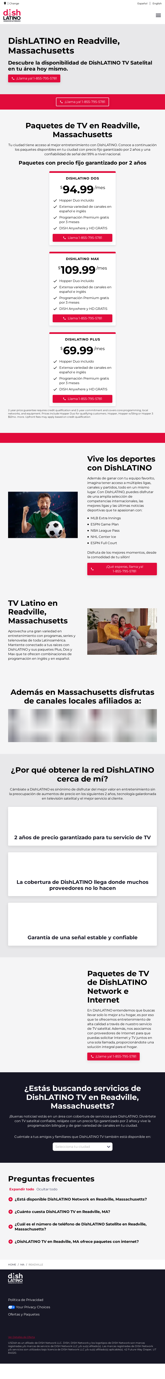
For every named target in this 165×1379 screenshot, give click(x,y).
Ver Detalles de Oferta (21, 1337)
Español (142, 3)
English (157, 3)
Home (12, 1264)
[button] (108, 1147)
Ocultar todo (46, 1189)
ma (22, 1264)
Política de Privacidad (25, 1300)
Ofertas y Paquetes (24, 1314)
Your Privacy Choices (29, 1307)
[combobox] (78, 1147)
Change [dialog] (14, 3)
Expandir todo (21, 1189)
